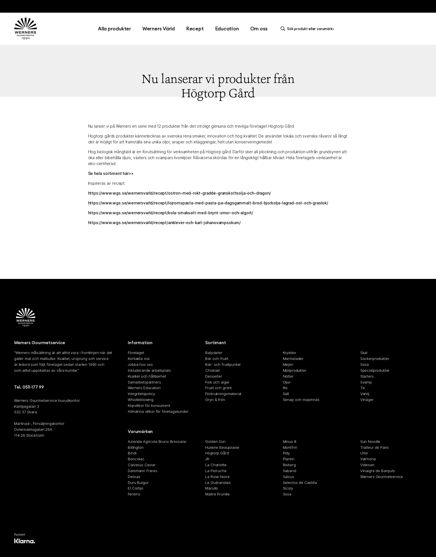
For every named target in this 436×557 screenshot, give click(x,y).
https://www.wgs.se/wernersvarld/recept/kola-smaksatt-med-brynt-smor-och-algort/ (170, 212)
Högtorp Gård (217, 453)
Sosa (364, 364)
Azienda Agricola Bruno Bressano (157, 441)
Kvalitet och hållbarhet (147, 376)
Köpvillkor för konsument (149, 405)
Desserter (213, 376)
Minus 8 (289, 441)
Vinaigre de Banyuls (377, 470)
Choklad (212, 370)
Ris (285, 388)
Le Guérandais (218, 482)
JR (207, 459)
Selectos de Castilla (300, 482)
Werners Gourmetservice (381, 476)
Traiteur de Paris (374, 447)
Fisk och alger (217, 382)
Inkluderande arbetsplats (149, 370)
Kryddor (289, 353)
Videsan (367, 465)
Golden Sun (215, 441)
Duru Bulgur (138, 482)
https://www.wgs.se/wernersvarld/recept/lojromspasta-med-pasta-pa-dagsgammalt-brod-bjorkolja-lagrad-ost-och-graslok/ (208, 202)
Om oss (259, 28)
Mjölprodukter (295, 370)
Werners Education (144, 388)
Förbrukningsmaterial (223, 393)
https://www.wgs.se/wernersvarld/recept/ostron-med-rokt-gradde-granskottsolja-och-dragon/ (179, 193)
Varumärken (140, 431)
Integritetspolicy (141, 393)
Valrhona (368, 459)
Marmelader (293, 358)
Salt (286, 393)
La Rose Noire (217, 476)
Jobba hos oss (140, 364)
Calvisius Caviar (141, 465)
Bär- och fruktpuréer (223, 364)
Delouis (134, 476)
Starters (367, 376)
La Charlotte (215, 465)
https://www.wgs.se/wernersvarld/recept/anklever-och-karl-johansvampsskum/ (164, 222)
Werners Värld (158, 28)
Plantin (288, 459)
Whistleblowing (140, 399)
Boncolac (136, 459)
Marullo (211, 488)
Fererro (134, 494)
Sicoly (288, 488)
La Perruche (215, 470)
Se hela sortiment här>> (111, 173)
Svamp (366, 382)
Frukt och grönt (218, 388)
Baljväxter (213, 353)
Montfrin (290, 447)
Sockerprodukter (374, 358)
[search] (308, 28)
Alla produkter (114, 28)
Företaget (136, 353)
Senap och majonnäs (301, 399)
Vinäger (367, 399)
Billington (135, 447)
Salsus (288, 476)
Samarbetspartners (144, 382)
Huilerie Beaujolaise (222, 447)
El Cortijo (135, 488)
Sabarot (289, 470)
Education (227, 28)
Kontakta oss (139, 358)
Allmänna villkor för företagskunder (158, 411)
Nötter (288, 376)
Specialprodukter (375, 370)
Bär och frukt (216, 358)
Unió (364, 453)
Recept (195, 28)
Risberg (289, 465)
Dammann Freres (142, 470)
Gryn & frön (215, 399)
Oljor (287, 382)
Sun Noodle (370, 441)
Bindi (132, 453)
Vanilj (364, 393)
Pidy (286, 453)
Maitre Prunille (217, 494)
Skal (363, 353)
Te (362, 388)
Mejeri (288, 364)
